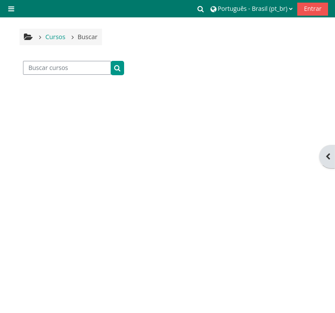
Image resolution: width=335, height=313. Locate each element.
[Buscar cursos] (67, 68)
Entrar (313, 8)
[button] (201, 8)
